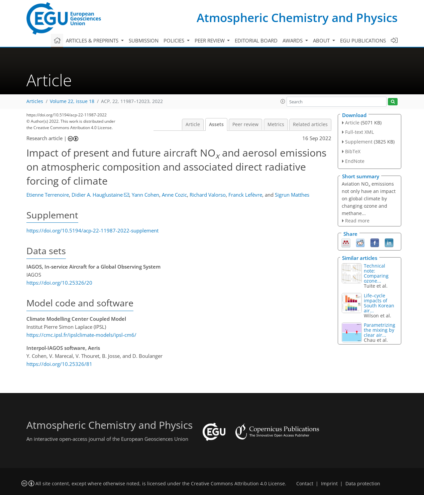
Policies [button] (175, 40)
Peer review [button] (210, 40)
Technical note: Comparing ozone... (376, 273)
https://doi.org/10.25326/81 (59, 364)
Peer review (245, 124)
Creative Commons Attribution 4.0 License (238, 484)
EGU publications (363, 40)
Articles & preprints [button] (93, 40)
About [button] (322, 40)
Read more (357, 220)
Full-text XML (359, 132)
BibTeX (352, 151)
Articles (34, 101)
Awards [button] (293, 40)
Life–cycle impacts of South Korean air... (379, 303)
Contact (304, 484)
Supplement (359, 141)
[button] (283, 101)
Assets (216, 124)
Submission (143, 40)
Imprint (329, 484)
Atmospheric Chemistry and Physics (297, 17)
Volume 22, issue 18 (72, 101)
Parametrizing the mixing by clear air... (379, 330)
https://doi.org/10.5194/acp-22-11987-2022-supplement (92, 230)
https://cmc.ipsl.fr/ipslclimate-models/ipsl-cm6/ (81, 334)
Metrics (276, 124)
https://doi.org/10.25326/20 (59, 282)
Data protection (362, 484)
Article (193, 124)
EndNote (354, 161)
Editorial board (256, 40)
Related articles (310, 124)
